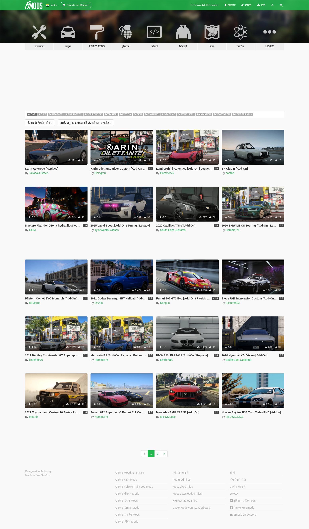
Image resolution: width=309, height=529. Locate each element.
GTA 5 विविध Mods (126, 521)
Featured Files (181, 479)
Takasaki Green (38, 173)
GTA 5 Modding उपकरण (129, 472)
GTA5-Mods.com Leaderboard (191, 507)
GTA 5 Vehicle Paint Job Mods (134, 486)
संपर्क (232, 472)
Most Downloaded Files (187, 493)
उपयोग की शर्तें (237, 486)
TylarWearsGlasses (106, 230)
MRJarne (34, 302)
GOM (32, 230)
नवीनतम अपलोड (85, 122)
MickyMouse (168, 416)
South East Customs (173, 230)
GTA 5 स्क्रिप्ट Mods (126, 500)
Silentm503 (233, 302)
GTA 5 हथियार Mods (127, 493)
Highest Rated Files (185, 500)
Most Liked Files (183, 486)
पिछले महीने (40, 122)
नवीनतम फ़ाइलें (180, 472)
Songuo (165, 302)
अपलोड (229, 5)
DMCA (234, 493)
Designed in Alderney (38, 471)
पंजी (261, 5)
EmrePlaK (166, 359)
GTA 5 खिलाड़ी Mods (127, 507)
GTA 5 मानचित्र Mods (127, 514)
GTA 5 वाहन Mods (126, 479)
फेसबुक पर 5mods (242, 507)
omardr (33, 416)
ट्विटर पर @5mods (243, 500)
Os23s (98, 302)
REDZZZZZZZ (234, 416)
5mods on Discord (243, 514)
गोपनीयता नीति (238, 479)
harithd (230, 173)
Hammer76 (167, 173)
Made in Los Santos (37, 475)
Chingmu (100, 173)
